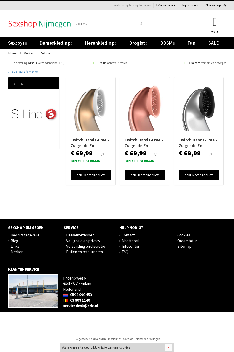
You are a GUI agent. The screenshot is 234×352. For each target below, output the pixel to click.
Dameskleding (56, 43)
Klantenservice (166, 5)
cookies (124, 347)
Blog (14, 240)
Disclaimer (114, 339)
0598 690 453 (77, 294)
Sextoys (17, 43)
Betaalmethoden (80, 235)
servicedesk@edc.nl (80, 305)
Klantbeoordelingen (148, 339)
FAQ (125, 251)
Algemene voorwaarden (91, 339)
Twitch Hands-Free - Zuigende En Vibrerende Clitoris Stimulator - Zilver (198, 143)
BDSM (167, 43)
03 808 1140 (76, 300)
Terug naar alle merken (23, 72)
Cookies (183, 235)
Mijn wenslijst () (214, 5)
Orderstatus (187, 240)
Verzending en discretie (85, 246)
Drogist (138, 43)
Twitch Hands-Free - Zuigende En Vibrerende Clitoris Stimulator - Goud (90, 143)
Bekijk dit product (91, 175)
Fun (191, 43)
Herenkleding (100, 43)
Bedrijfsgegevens (25, 235)
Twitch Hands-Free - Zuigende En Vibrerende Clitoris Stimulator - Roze (144, 143)
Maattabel (130, 240)
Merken (17, 251)
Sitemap (184, 246)
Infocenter (130, 246)
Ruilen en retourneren (84, 251)
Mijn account (189, 5)
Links (15, 246)
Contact (128, 235)
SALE (213, 43)
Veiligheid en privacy (83, 240)
